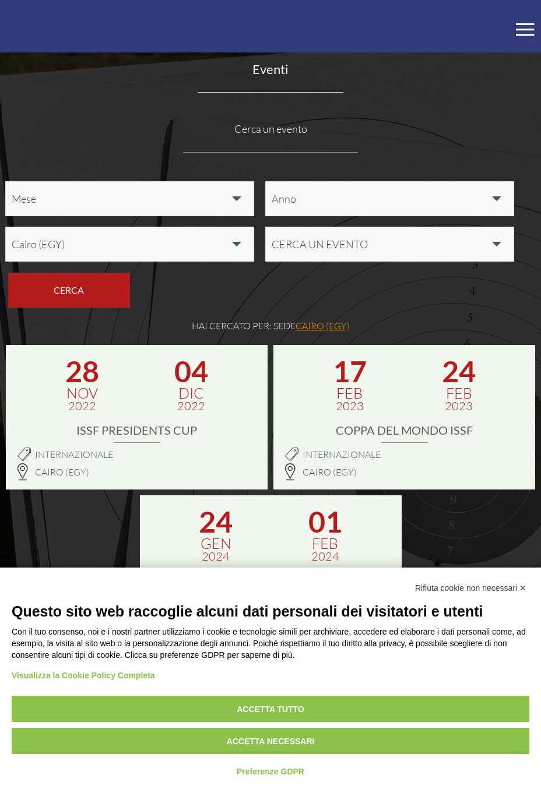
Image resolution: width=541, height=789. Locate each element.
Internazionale (74, 454)
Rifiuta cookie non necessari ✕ (470, 588)
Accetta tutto (270, 709)
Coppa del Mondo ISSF (404, 430)
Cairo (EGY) (62, 472)
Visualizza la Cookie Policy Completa (83, 675)
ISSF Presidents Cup (136, 430)
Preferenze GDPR (270, 771)
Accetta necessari (271, 741)
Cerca (69, 289)
